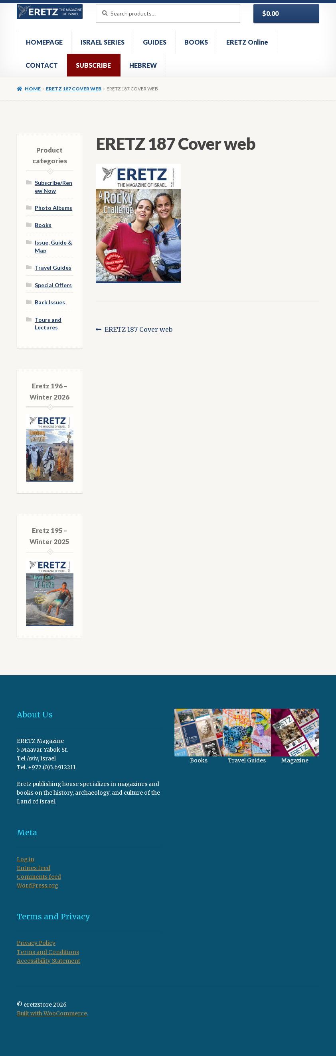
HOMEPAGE (44, 42)
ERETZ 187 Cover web (73, 89)
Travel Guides (53, 267)
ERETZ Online (247, 42)
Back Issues (50, 302)
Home (33, 89)
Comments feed (39, 877)
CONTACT (42, 65)
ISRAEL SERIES (103, 42)
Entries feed (33, 868)
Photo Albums (53, 207)
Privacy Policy (36, 943)
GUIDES (154, 42)
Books (43, 224)
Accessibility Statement (48, 961)
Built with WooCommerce (52, 1013)
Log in (25, 859)
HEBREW (143, 65)
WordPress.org (37, 885)
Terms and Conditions (48, 952)
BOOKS (196, 42)
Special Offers (53, 285)
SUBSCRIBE (93, 65)
